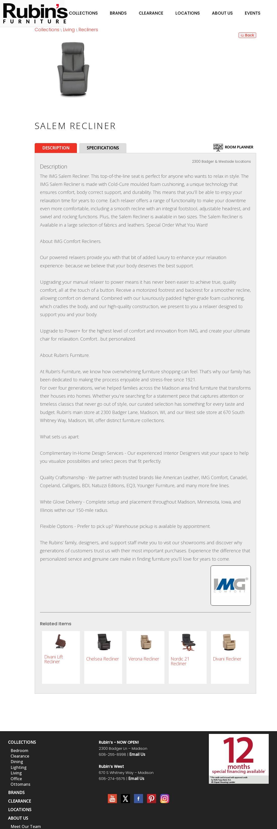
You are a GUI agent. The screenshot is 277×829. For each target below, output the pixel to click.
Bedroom (19, 750)
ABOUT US (18, 818)
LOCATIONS (19, 809)
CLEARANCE (19, 801)
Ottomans (20, 784)
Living (69, 29)
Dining (17, 761)
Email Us (137, 754)
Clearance (151, 13)
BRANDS (16, 792)
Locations (187, 13)
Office (16, 778)
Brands (118, 13)
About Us (222, 13)
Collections (83, 13)
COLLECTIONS (22, 742)
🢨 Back (247, 35)
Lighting (19, 767)
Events (252, 13)
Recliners (88, 29)
